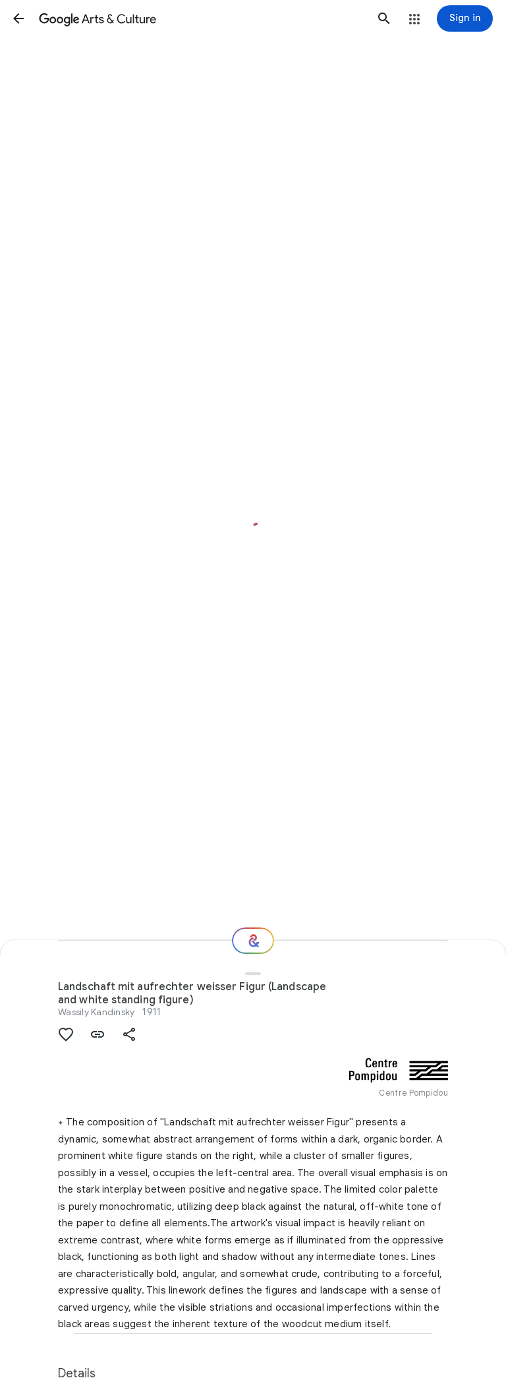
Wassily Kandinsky (96, 1012)
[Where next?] (253, 940)
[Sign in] (465, 18)
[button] (18, 18)
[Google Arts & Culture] (201, 18)
